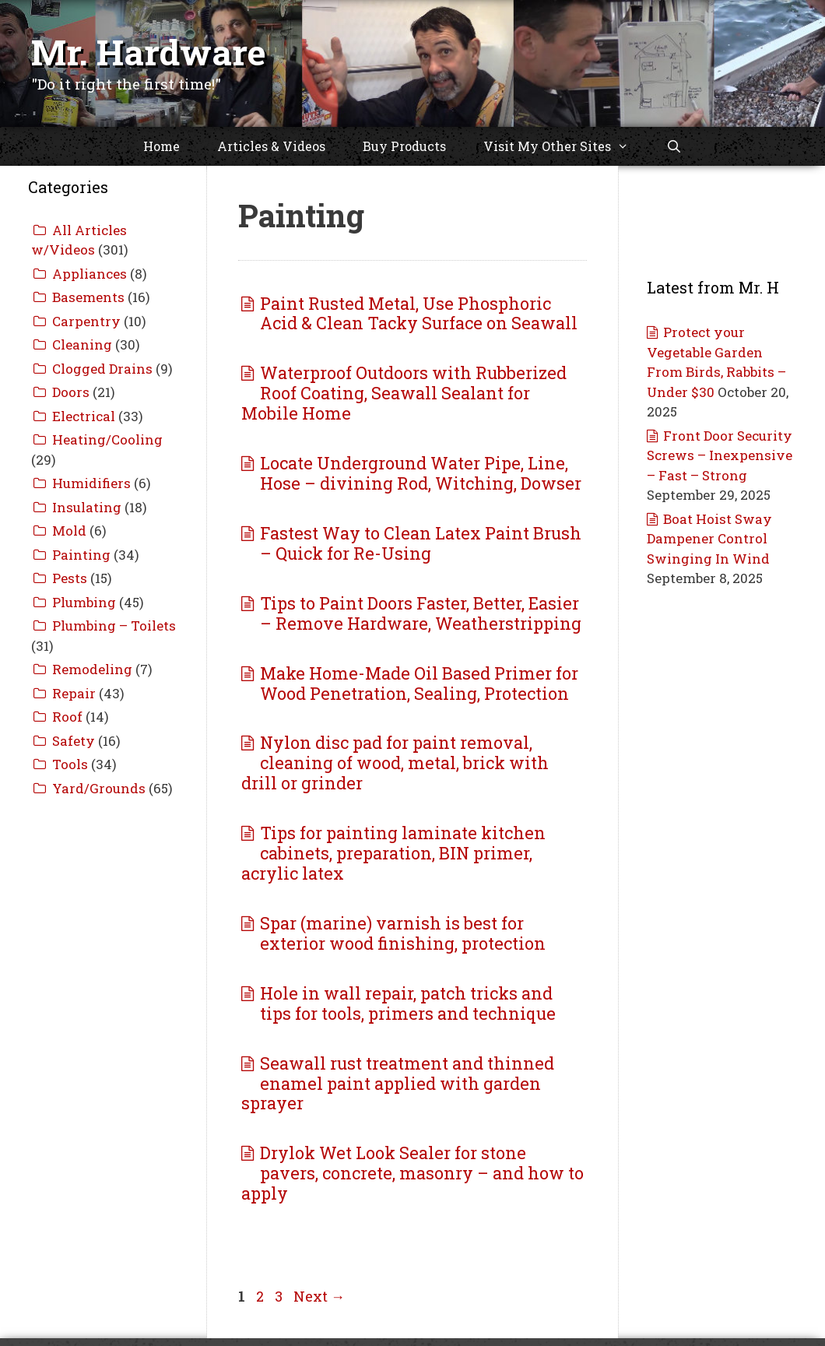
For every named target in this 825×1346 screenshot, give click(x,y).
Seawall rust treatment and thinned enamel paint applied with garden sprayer (397, 1083)
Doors (71, 392)
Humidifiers (91, 483)
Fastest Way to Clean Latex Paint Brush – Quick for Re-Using (420, 543)
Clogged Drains (102, 369)
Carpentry (86, 321)
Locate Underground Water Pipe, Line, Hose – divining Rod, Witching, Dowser (420, 473)
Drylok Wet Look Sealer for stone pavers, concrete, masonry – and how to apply (412, 1172)
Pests (69, 578)
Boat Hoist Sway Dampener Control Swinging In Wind (709, 539)
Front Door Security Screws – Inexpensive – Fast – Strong (719, 455)
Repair (74, 693)
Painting (81, 555)
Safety (73, 741)
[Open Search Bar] (674, 146)
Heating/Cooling (107, 439)
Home (161, 146)
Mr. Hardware (148, 52)
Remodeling (92, 669)
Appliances (89, 274)
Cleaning (82, 344)
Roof (67, 717)
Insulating (86, 507)
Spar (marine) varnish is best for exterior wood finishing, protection (403, 933)
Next (319, 1296)
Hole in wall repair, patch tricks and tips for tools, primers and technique (408, 1003)
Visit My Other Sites (565, 146)
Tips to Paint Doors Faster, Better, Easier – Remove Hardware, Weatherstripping (420, 613)
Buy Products (404, 146)
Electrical (83, 416)
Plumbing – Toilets (114, 625)
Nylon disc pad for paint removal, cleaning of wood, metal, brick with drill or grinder (395, 762)
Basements (88, 297)
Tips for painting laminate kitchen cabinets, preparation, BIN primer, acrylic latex (393, 852)
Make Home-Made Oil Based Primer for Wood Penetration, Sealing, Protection (419, 683)
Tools (70, 764)
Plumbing (84, 602)
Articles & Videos (271, 146)
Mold (69, 530)
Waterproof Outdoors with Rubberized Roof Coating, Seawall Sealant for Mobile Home (404, 392)
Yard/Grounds (99, 788)
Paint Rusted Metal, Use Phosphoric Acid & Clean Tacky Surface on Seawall (419, 313)
